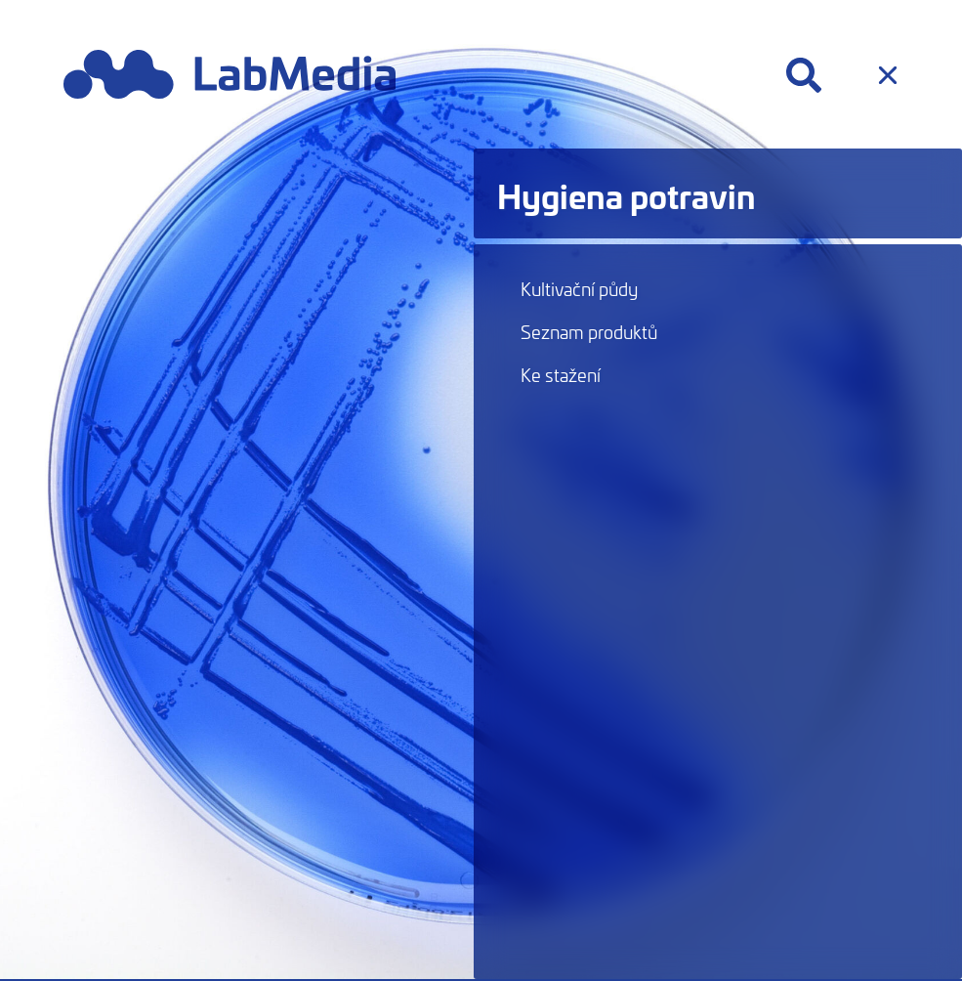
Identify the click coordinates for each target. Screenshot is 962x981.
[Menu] (887, 75)
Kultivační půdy (579, 289)
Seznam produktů (589, 332)
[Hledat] (803, 75)
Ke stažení (561, 375)
